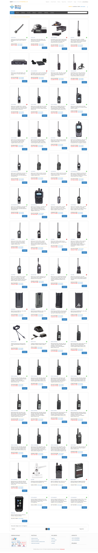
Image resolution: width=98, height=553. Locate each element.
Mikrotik (23, 12)
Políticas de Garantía (35, 540)
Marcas (59, 1)
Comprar (24, 47)
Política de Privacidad (35, 543)
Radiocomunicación (18, 16)
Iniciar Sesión (53, 1)
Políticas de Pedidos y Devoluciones (38, 541)
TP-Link (28, 12)
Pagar (75, 1)
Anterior (13, 528)
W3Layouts (62, 549)
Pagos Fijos (64, 1)
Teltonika (46, 12)
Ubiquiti (17, 12)
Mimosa (34, 12)
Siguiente (82, 528)
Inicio (12, 12)
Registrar (47, 1)
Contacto (52, 12)
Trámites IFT (70, 1)
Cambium (40, 12)
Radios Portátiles (26, 16)
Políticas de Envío (34, 538)
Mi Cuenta (79, 1)
